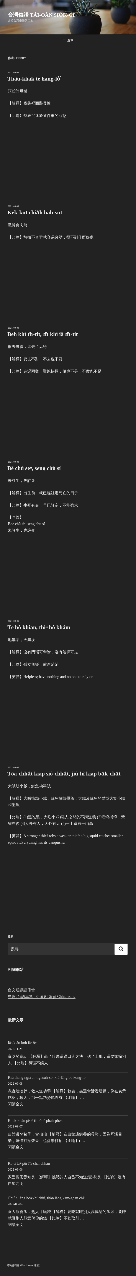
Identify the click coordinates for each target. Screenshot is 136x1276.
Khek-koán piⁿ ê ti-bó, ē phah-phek (35, 1120)
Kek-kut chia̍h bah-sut (34, 212)
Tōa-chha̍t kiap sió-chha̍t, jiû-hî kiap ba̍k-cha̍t (64, 773)
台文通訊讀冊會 (21, 990)
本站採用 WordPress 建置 (23, 1265)
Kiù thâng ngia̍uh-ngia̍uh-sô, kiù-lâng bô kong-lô (46, 1077)
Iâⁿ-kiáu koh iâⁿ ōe (22, 1043)
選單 (68, 40)
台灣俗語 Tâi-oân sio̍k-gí (41, 15)
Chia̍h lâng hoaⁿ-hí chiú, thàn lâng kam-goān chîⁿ (46, 1198)
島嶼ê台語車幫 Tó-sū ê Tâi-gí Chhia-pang (41, 996)
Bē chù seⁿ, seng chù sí (34, 468)
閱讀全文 (15, 1104)
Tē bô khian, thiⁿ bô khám (38, 627)
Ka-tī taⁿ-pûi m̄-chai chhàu (29, 1163)
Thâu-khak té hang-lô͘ (33, 79)
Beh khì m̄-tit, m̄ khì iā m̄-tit (42, 334)
